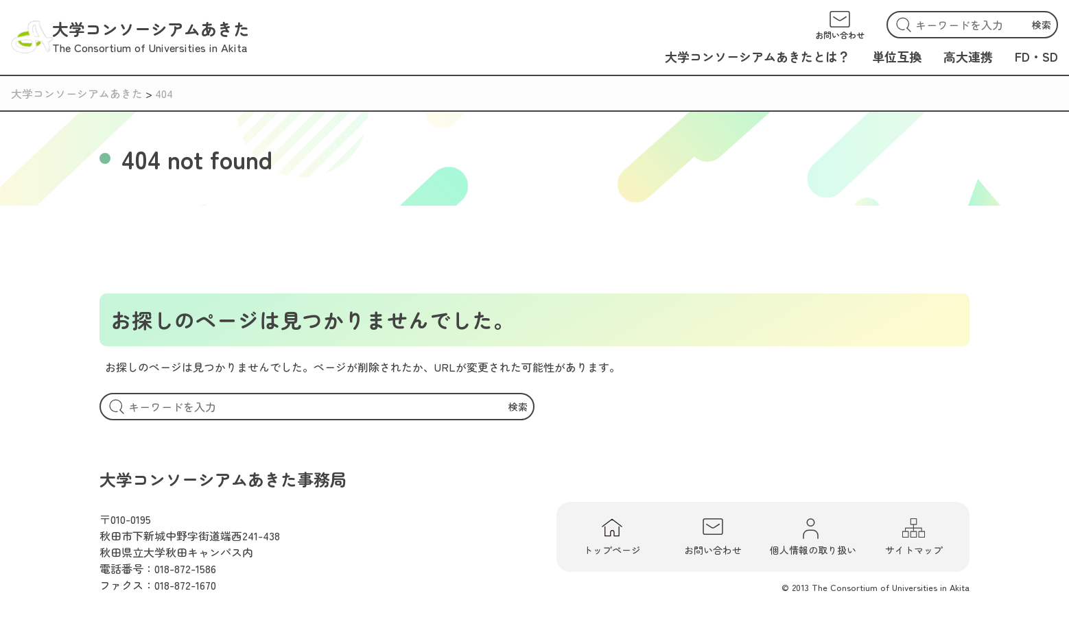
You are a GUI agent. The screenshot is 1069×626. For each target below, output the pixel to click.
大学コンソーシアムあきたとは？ (757, 56)
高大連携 (968, 56)
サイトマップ (914, 536)
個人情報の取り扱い (813, 536)
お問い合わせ (713, 536)
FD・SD (1036, 56)
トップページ (612, 536)
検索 (1041, 25)
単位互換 (896, 56)
